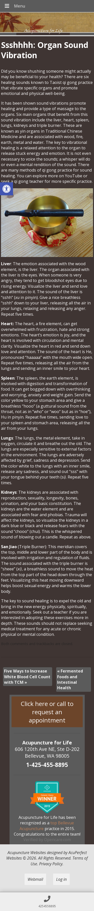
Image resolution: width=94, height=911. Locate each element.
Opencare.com (57, 839)
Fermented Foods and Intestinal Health (70, 679)
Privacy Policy (50, 864)
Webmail (35, 879)
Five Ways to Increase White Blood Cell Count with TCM (27, 676)
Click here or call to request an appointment (47, 711)
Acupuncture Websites (27, 852)
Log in (61, 879)
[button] (6, 188)
